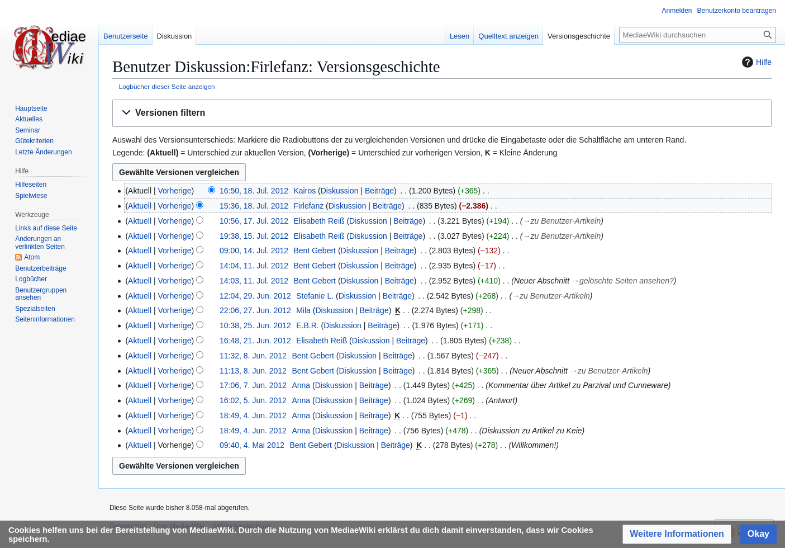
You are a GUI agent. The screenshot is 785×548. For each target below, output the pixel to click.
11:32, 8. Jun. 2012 (253, 355)
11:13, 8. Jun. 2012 (253, 370)
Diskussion (340, 190)
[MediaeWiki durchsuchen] (697, 35)
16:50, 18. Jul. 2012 (254, 190)
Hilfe (755, 62)
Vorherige (175, 190)
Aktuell (139, 205)
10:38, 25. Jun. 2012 (255, 325)
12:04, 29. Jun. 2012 (255, 295)
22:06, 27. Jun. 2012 (255, 310)
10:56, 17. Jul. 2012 (254, 220)
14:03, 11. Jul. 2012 (254, 280)
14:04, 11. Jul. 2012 (254, 265)
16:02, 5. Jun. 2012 (253, 400)
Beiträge (379, 190)
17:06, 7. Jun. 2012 (253, 385)
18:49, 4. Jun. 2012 (253, 415)
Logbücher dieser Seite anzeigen (167, 86)
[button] (442, 113)
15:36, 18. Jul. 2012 (254, 205)
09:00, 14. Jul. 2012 (254, 250)
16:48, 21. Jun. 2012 (255, 340)
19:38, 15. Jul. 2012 (254, 236)
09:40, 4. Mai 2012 (252, 445)
